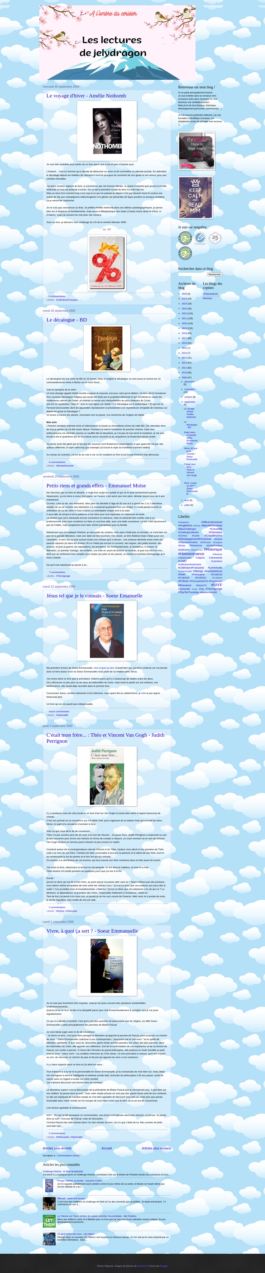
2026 (184, 293)
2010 (184, 372)
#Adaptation (183, 522)
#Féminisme (195, 545)
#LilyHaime (216, 561)
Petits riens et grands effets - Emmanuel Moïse (96, 485)
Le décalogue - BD (67, 320)
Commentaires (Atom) (68, 1155)
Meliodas (207, 298)
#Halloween (184, 549)
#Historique (71, 911)
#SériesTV (201, 585)
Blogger (164, 1266)
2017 (184, 338)
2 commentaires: (57, 907)
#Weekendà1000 (208, 592)
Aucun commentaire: (59, 711)
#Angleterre (185, 525)
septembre (189, 402)
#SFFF (216, 585)
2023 (184, 308)
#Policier (183, 580)
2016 (184, 343)
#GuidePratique (214, 545)
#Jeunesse (215, 557)
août (187, 500)
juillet (187, 505)
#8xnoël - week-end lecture (71, 1198)
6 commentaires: (57, 296)
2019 (184, 328)
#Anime (197, 526)
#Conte (195, 535)
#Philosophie (62, 1137)
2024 (184, 303)
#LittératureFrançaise (67, 300)
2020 (184, 323)
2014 (184, 353)
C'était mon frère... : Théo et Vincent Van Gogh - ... (190, 471)
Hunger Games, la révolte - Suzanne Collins (79, 1180)
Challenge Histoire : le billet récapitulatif (63, 1171)
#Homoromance (191, 554)
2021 (184, 318)
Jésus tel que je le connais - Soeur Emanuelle (95, 595)
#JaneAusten (185, 557)
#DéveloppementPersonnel (194, 538)
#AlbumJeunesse (211, 521)
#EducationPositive (188, 542)
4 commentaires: (57, 462)
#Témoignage (63, 576)
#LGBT (182, 560)
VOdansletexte (210, 293)
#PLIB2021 (201, 577)
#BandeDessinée (65, 465)
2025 (184, 298)
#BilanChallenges (187, 529)
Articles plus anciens (156, 1148)
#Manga (198, 570)
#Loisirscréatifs (185, 571)
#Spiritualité (62, 715)
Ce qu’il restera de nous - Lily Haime (75, 1234)
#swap (194, 589)
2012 (184, 362)
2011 (184, 367)
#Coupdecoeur (213, 535)
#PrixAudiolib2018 (198, 581)
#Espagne (217, 542)
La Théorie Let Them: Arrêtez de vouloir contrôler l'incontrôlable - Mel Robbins (96, 1216)
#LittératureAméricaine (189, 564)
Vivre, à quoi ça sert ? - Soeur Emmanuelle (92, 931)
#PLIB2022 (217, 578)
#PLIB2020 (184, 577)
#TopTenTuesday (188, 592)
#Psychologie (215, 581)
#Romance (185, 585)
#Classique (215, 532)
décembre (189, 381)
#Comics (182, 535)
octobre (188, 397)
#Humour (217, 554)
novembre (189, 389)
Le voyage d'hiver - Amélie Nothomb (86, 95)
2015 (184, 348)
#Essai (181, 545)
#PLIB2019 (216, 574)
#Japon (200, 557)
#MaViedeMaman (213, 571)
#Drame (60, 911)
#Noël (181, 574)
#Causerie (216, 528)
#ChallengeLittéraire (188, 532)
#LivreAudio (215, 567)
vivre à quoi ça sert (104, 668)
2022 (184, 313)
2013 (184, 357)
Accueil (106, 1148)
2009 (184, 377)
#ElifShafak (205, 542)
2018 (184, 333)
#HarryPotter (197, 550)
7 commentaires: (57, 572)
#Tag (201, 589)
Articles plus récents (57, 1148)
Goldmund (142, 1266)
